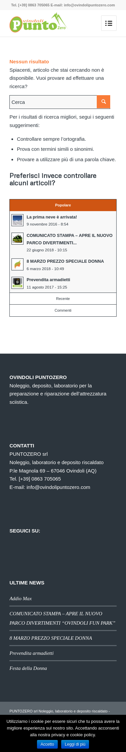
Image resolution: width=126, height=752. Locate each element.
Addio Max (20, 598)
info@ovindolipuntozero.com (58, 487)
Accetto (47, 744)
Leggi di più (75, 744)
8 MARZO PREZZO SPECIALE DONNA (50, 638)
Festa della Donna (28, 668)
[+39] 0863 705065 (40, 479)
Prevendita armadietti (31, 653)
